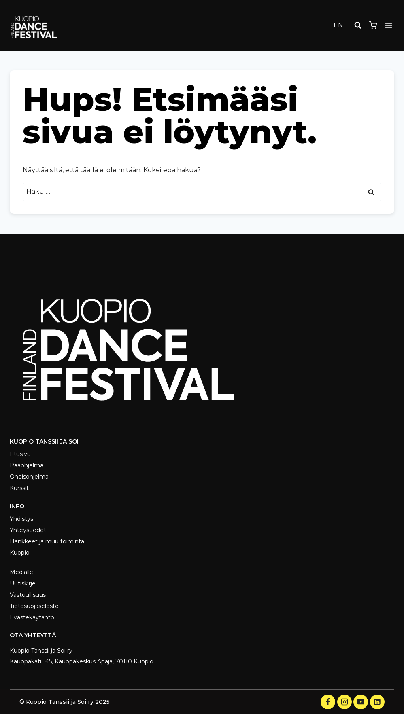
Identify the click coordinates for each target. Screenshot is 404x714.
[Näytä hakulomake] (358, 25)
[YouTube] (360, 702)
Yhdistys (21, 518)
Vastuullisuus (28, 594)
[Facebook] (328, 702)
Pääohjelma (26, 465)
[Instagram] (344, 702)
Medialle (21, 572)
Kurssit (19, 488)
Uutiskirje (23, 583)
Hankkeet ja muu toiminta (47, 541)
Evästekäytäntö (32, 617)
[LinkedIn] (377, 702)
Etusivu (20, 454)
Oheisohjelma (29, 476)
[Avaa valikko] (388, 25)
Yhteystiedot (28, 530)
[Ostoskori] (373, 25)
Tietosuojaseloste (34, 606)
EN (338, 25)
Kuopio (20, 552)
